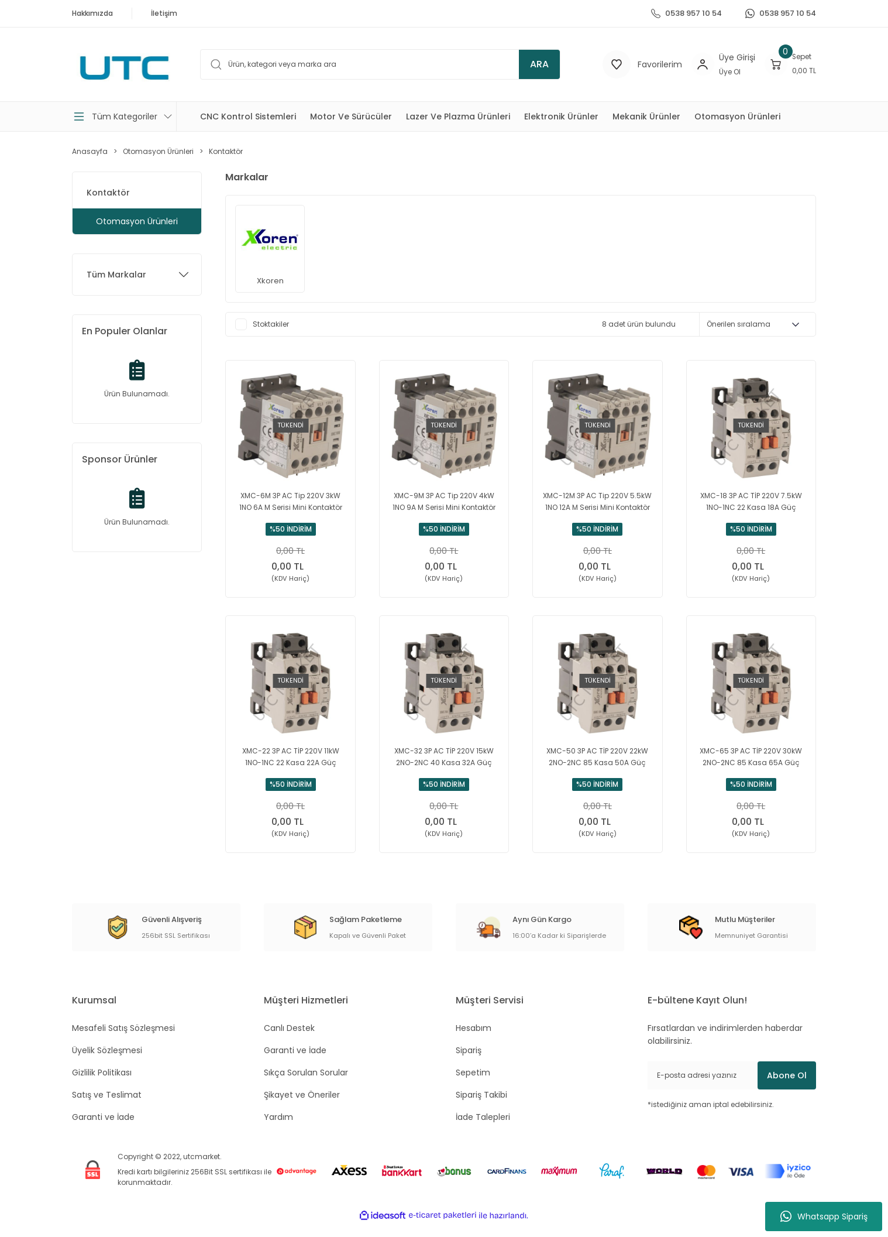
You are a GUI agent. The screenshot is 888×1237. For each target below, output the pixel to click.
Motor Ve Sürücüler (351, 116)
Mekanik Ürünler (646, 116)
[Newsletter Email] (732, 1089)
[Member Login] (695, 64)
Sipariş (468, 1064)
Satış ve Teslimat (107, 1108)
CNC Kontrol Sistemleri (248, 116)
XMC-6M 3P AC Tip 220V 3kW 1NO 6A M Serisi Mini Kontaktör (290, 501)
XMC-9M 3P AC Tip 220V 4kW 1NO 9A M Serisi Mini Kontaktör (444, 501)
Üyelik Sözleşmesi (107, 1064)
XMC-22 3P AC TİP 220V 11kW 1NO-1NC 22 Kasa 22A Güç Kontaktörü (290, 763)
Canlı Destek (289, 1041)
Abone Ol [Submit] (787, 1089)
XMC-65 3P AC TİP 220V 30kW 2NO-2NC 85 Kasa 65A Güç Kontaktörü (751, 763)
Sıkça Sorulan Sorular (306, 1086)
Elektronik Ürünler (561, 116)
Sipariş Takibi (481, 1108)
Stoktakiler (271, 324)
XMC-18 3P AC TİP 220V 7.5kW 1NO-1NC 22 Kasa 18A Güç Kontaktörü (751, 502)
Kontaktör (226, 151)
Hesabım (473, 1041)
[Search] (390, 64)
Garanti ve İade (103, 1130)
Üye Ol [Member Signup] (724, 72)
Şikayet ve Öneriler (302, 1108)
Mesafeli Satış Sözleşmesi (123, 1041)
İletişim (164, 13)
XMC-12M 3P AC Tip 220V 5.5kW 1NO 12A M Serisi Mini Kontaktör (597, 501)
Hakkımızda (92, 13)
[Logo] (124, 68)
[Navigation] (124, 116)
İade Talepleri (483, 1130)
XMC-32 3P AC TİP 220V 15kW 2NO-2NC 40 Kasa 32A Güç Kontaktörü (444, 763)
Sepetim (473, 1086)
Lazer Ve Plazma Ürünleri (458, 116)
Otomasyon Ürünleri (737, 116)
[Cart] (787, 64)
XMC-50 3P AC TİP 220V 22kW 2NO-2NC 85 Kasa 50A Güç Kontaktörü (597, 763)
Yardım (278, 1130)
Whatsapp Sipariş (824, 1216)
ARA (539, 64)
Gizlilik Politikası (102, 1086)
